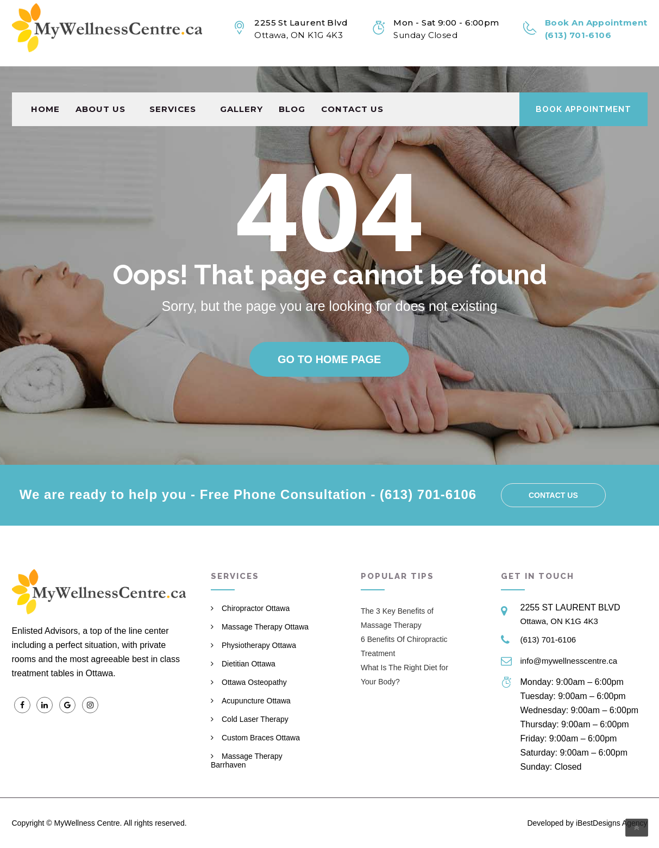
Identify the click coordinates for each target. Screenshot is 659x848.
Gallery (241, 83)
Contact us (352, 83)
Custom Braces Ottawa (261, 737)
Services (172, 83)
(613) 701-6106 (548, 639)
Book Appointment (583, 83)
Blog (292, 83)
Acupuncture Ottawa (256, 700)
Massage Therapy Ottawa (265, 626)
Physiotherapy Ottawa (259, 645)
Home (45, 83)
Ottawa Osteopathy (254, 682)
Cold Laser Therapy (255, 719)
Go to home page (329, 359)
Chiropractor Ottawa (256, 608)
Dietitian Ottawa (248, 663)
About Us (100, 83)
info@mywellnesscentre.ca (569, 660)
